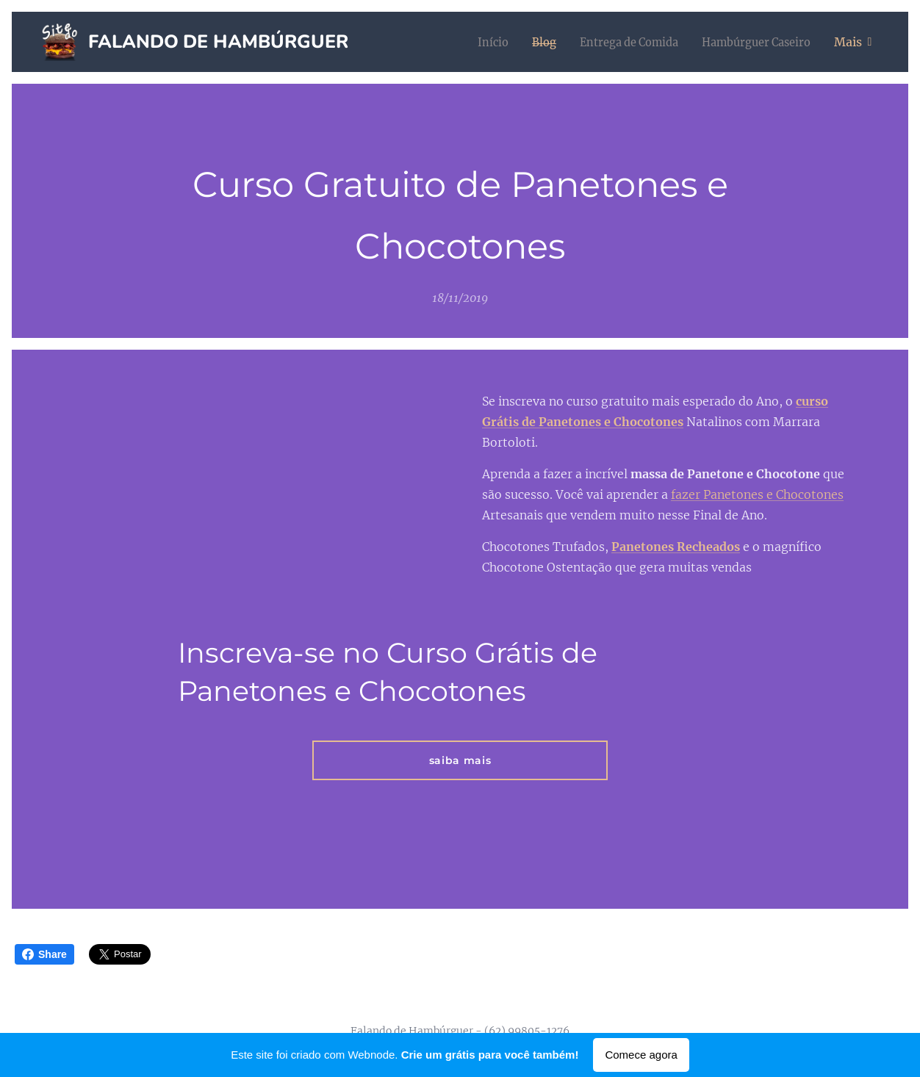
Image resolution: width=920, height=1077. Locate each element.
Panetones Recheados (675, 546)
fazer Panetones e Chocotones (757, 494)
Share (44, 954)
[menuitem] (471, 42)
